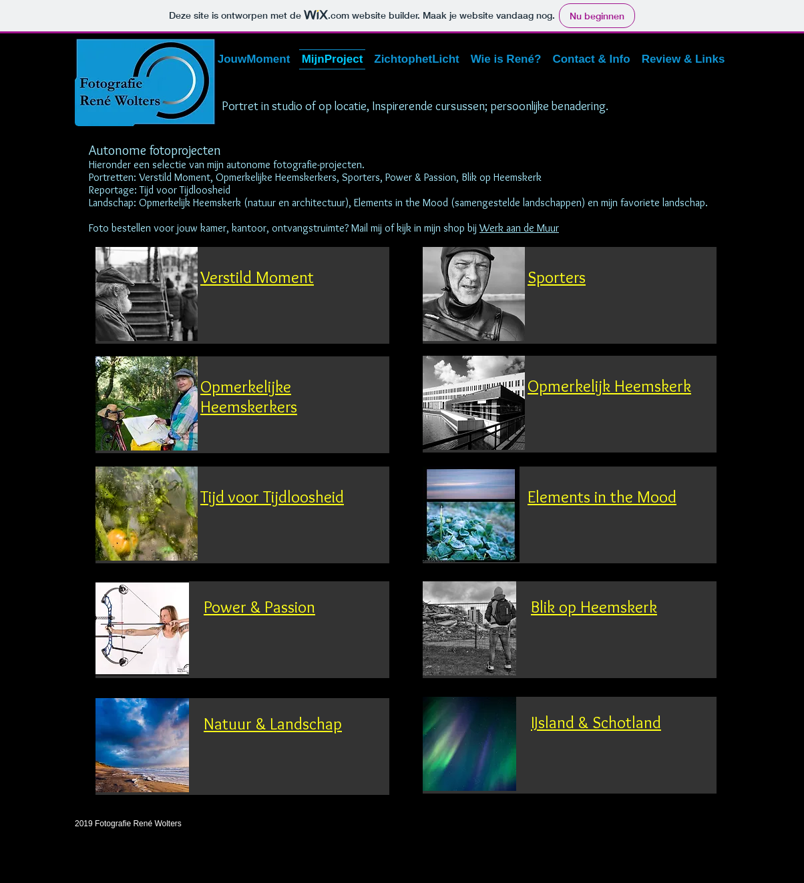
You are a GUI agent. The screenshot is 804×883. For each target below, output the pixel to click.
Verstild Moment (257, 277)
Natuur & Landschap (273, 723)
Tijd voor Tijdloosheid (272, 497)
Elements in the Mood (602, 497)
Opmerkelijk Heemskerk (609, 386)
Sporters (557, 277)
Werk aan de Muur (519, 228)
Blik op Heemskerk (594, 607)
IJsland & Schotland (596, 722)
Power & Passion (259, 607)
